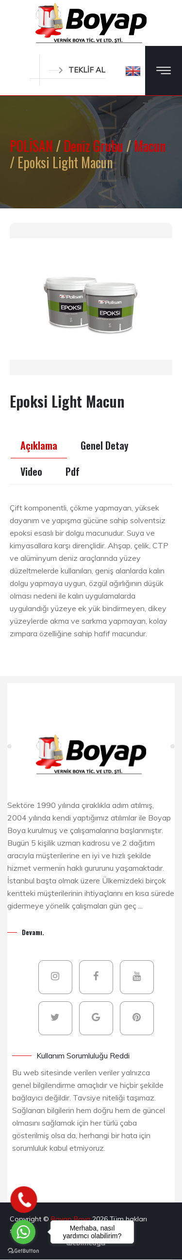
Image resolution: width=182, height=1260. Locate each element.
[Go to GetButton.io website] (23, 1250)
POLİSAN (33, 146)
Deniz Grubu (95, 146)
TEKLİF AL (77, 69)
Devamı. (33, 932)
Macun (149, 146)
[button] (133, 70)
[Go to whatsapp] (23, 1232)
